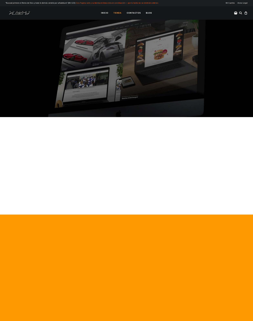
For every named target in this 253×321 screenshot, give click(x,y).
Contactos (134, 12)
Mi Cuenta (230, 3)
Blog (149, 12)
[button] (236, 13)
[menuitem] (231, 3)
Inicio (104, 12)
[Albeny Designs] (17, 13)
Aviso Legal (243, 3)
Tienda (117, 12)
